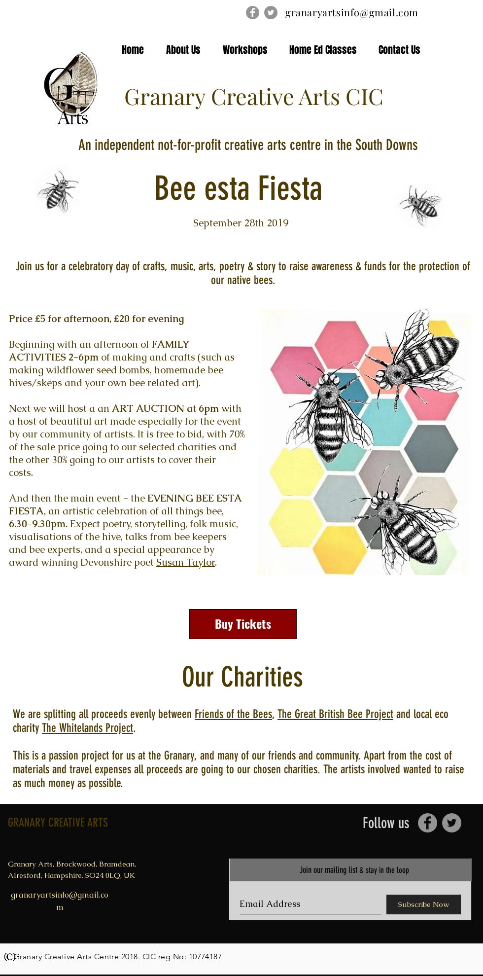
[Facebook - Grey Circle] (252, 12)
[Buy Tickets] (243, 624)
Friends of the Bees (233, 714)
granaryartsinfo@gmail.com (351, 12)
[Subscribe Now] (423, 904)
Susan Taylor (185, 562)
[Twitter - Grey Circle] (270, 12)
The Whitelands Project (87, 728)
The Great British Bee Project (335, 714)
